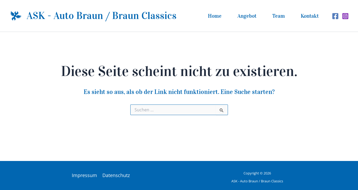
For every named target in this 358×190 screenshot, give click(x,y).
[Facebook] (335, 16)
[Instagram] (345, 16)
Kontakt (310, 16)
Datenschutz (116, 175)
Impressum (84, 175)
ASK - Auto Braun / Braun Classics (101, 16)
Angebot (246, 16)
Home (215, 16)
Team (278, 16)
